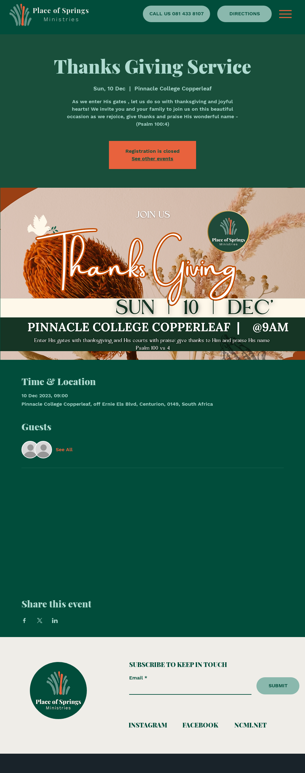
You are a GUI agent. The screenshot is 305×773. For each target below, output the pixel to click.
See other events (152, 159)
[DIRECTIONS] (244, 14)
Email (136, 677)
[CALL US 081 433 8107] (176, 14)
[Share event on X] (40, 620)
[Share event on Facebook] (24, 620)
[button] (285, 14)
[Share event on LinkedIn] (55, 620)
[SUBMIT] (277, 685)
